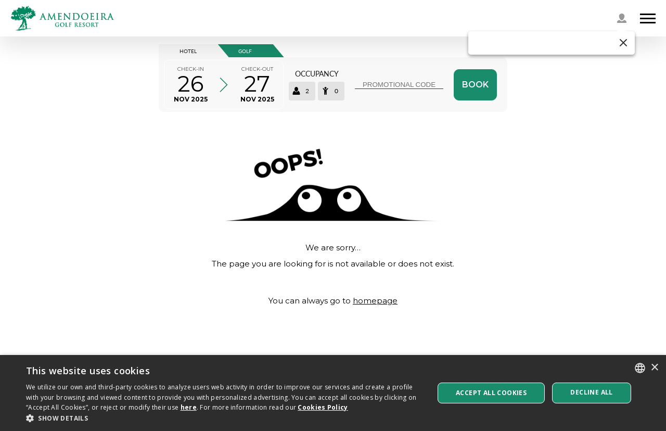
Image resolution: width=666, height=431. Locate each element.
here (189, 407)
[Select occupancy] (316, 84)
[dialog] (333, 393)
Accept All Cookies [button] (491, 392)
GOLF (245, 51)
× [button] (654, 368)
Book (475, 85)
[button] (551, 43)
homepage (375, 301)
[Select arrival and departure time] (224, 84)
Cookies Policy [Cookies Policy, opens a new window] (323, 407)
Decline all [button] (591, 392)
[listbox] (640, 368)
